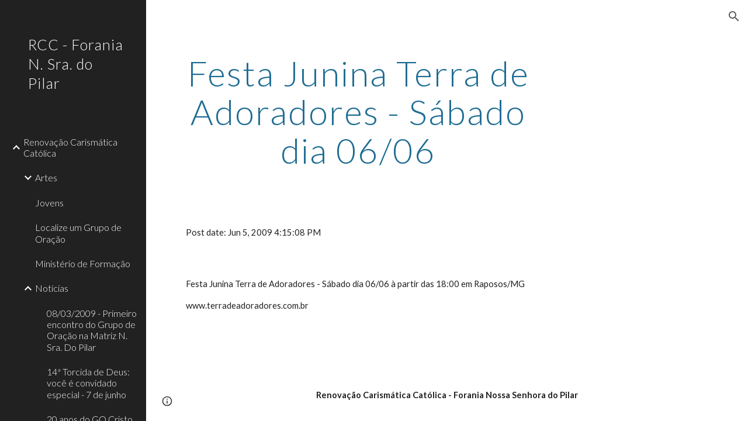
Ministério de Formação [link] (82, 263)
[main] (358, 111)
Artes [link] (46, 177)
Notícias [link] (51, 288)
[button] (734, 16)
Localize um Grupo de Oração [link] (78, 233)
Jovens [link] (49, 202)
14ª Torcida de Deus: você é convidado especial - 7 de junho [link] (88, 383)
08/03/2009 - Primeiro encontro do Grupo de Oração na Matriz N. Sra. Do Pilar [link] (92, 330)
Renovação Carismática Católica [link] (70, 147)
